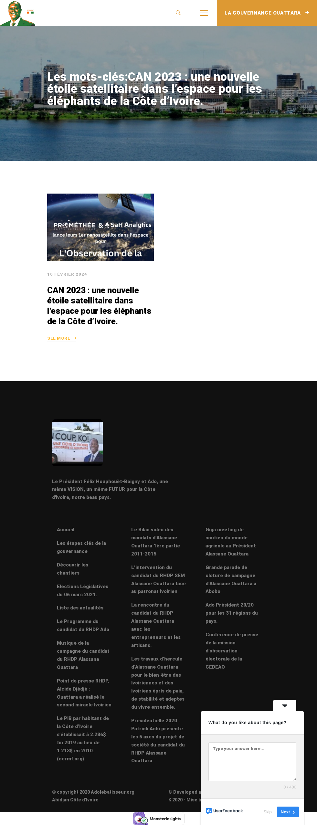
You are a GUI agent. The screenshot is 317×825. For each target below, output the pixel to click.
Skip (268, 811)
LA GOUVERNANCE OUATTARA (267, 13)
